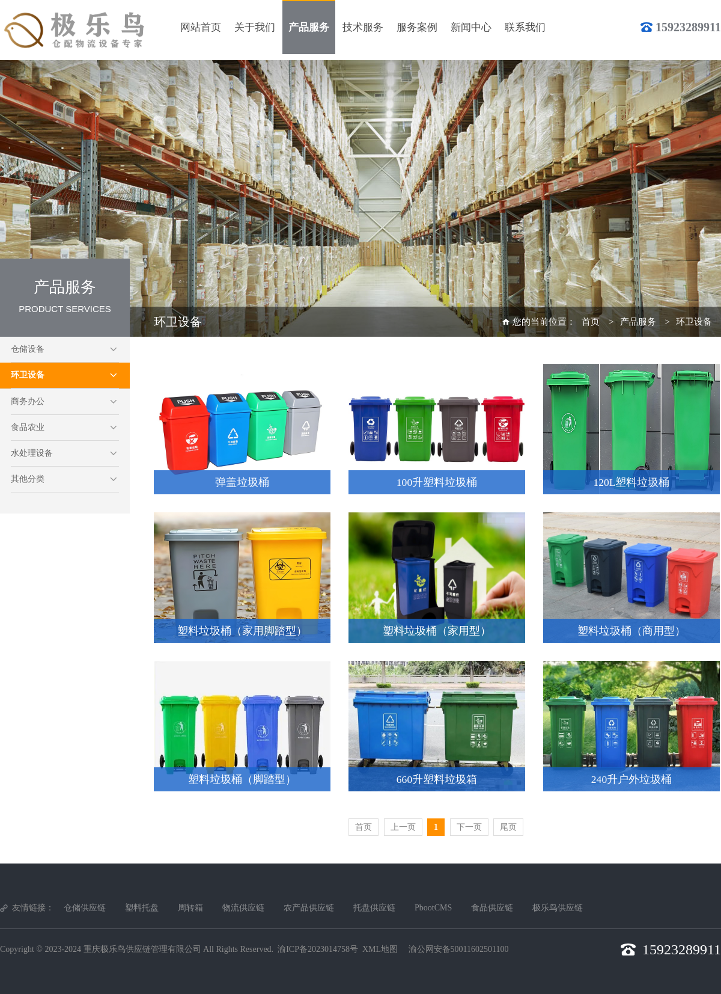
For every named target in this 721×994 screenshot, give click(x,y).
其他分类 (27, 478)
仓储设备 (27, 349)
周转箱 (190, 907)
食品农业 (27, 427)
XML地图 (380, 949)
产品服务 (638, 322)
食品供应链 (492, 907)
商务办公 (27, 401)
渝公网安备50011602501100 (459, 949)
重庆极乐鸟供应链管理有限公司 (142, 949)
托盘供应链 (374, 907)
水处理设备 (32, 453)
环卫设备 (27, 374)
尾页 (508, 827)
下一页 (469, 827)
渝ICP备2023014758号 (318, 949)
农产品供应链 (309, 907)
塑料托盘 (142, 907)
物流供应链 (243, 907)
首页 (591, 322)
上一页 (403, 827)
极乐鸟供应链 (557, 907)
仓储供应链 (85, 907)
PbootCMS (433, 907)
